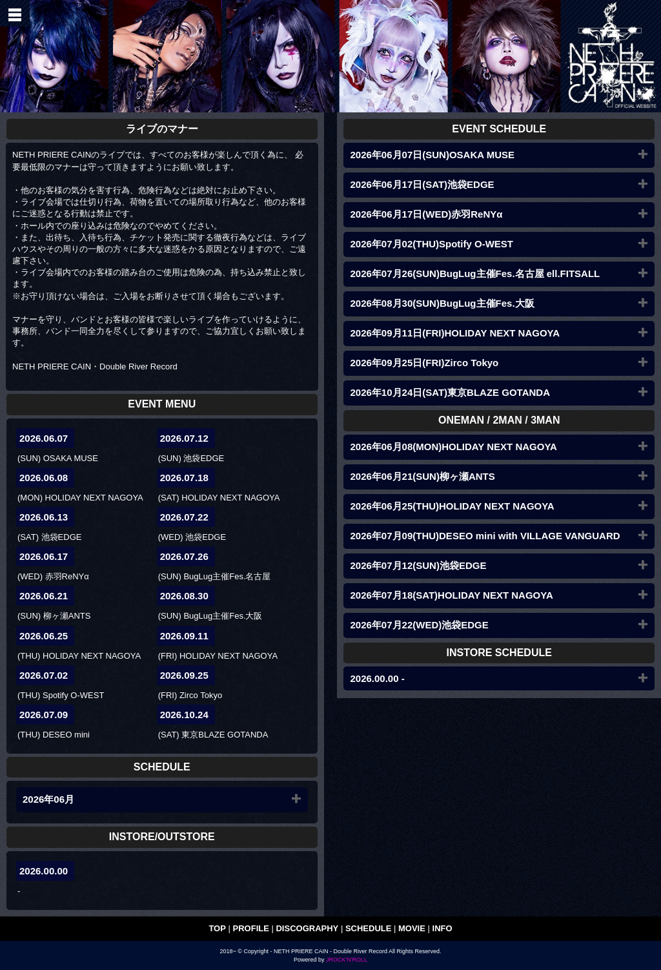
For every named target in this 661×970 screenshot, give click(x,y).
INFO (442, 928)
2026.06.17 (43, 556)
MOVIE (411, 928)
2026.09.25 (184, 675)
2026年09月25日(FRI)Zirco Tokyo (424, 362)
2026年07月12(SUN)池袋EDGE (418, 565)
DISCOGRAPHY (307, 928)
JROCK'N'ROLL (346, 959)
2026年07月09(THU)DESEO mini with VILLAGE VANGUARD (485, 535)
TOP (217, 928)
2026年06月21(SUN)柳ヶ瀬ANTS (422, 476)
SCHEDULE (368, 928)
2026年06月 (48, 799)
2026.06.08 (43, 477)
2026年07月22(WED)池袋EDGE (419, 624)
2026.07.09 (43, 714)
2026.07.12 (184, 438)
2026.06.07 (43, 438)
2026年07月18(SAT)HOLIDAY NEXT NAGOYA (451, 595)
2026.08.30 (184, 595)
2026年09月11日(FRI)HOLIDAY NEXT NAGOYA (455, 332)
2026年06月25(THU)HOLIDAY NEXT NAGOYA (452, 505)
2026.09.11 (184, 635)
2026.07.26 (184, 556)
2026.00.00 (43, 870)
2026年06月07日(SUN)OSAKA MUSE (432, 154)
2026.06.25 (43, 635)
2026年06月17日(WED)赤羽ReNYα (426, 214)
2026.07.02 (43, 675)
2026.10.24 (184, 714)
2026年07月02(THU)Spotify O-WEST (431, 243)
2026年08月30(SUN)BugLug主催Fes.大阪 (442, 303)
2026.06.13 (43, 516)
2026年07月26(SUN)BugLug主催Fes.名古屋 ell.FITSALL (475, 273)
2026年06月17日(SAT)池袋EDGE (422, 184)
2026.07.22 (184, 516)
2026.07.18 (184, 477)
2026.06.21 (43, 595)
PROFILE (251, 928)
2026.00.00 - (377, 678)
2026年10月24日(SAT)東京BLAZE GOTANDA (450, 392)
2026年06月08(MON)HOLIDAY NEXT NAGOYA (453, 446)
